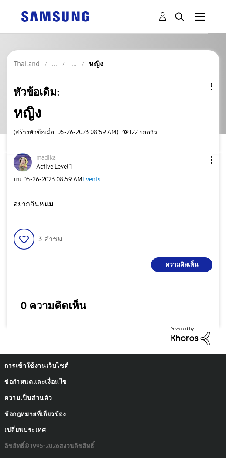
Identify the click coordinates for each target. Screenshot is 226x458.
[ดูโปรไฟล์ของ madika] (46, 157)
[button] (197, 160)
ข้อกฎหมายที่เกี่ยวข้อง (35, 414)
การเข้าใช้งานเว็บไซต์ (36, 365)
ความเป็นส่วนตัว (28, 398)
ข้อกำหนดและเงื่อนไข (35, 382)
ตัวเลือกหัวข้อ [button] (196, 86)
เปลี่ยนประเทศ (25, 430)
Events (91, 179)
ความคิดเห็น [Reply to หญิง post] (182, 264)
